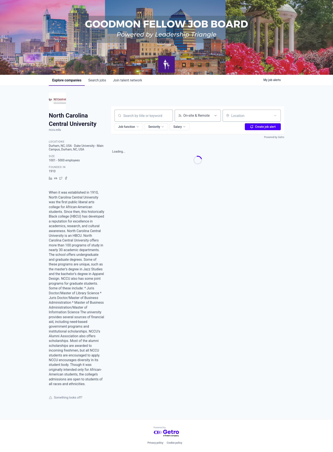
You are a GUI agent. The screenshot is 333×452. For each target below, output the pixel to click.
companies (66, 80)
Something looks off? (65, 397)
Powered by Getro (274, 137)
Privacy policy (155, 442)
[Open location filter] (275, 115)
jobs (97, 80)
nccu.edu (55, 129)
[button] (128, 126)
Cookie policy (174, 442)
